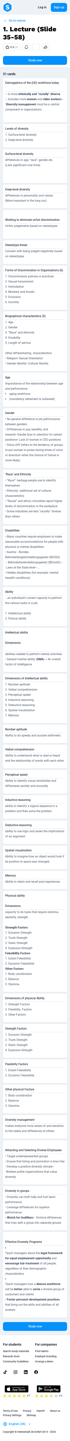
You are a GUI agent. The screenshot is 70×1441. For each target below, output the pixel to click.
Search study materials (16, 1351)
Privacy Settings (12, 1415)
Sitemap (31, 1415)
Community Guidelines (16, 1361)
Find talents (41, 1351)
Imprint (40, 1410)
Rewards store (11, 1356)
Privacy (27, 1410)
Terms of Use (10, 1410)
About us (55, 1410)
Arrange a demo (44, 1361)
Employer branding (46, 1356)
